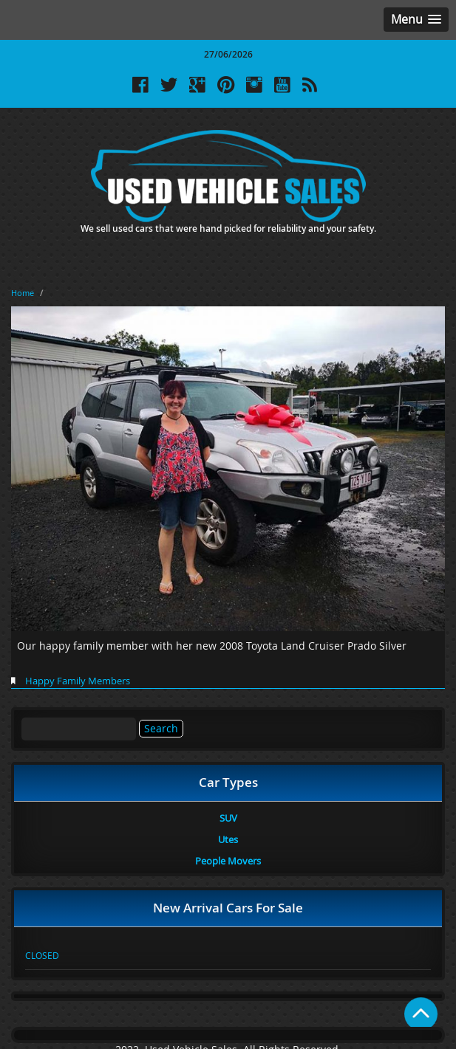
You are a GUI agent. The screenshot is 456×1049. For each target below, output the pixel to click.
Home (22, 292)
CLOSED (42, 955)
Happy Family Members (77, 680)
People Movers (228, 860)
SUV (228, 818)
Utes (228, 839)
